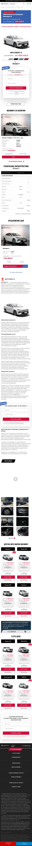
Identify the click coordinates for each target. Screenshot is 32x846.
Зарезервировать (9, 153)
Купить (13, 157)
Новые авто (12, 3)
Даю (14, 736)
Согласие (13, 422)
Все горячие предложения (16, 272)
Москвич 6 (6, 248)
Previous (3, 125)
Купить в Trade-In (23, 153)
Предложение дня (16, 220)
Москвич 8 (24, 585)
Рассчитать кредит (16, 419)
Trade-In (22, 262)
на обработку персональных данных (15, 422)
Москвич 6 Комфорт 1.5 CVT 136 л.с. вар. (12, 137)
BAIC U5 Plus (24, 641)
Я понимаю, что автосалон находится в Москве (17, 94)
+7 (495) (11, 632)
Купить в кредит (8, 612)
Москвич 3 (8, 549)
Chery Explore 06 (8, 677)
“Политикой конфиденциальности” (20, 823)
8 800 (26, 745)
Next (28, 125)
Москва (12, 746)
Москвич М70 (24, 549)
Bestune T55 (8, 641)
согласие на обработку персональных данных (15, 736)
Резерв (9, 262)
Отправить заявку (16, 733)
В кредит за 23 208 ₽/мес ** (16, 266)
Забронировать (8, 580)
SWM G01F (24, 677)
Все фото (12, 538)
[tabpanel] (16, 125)
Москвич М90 (8, 585)
